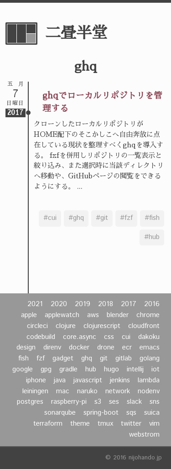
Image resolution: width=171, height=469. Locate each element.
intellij (135, 370)
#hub (152, 237)
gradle (68, 370)
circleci (37, 326)
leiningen (35, 391)
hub (90, 370)
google (22, 370)
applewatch (62, 315)
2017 (128, 304)
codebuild (40, 337)
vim (154, 424)
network (117, 391)
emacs (150, 348)
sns (155, 402)
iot (155, 370)
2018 (105, 304)
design (26, 348)
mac (62, 391)
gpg (46, 370)
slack (134, 402)
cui (126, 337)
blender (118, 315)
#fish (152, 218)
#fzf (126, 218)
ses (114, 402)
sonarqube (60, 413)
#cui (50, 218)
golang (150, 359)
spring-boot (101, 413)
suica (152, 413)
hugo (111, 370)
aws (93, 315)
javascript (87, 380)
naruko (87, 391)
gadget (62, 359)
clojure (66, 326)
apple (29, 315)
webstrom (144, 435)
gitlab (123, 359)
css (109, 337)
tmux (105, 424)
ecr (127, 348)
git (104, 359)
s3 (97, 402)
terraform (47, 424)
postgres (30, 402)
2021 (35, 304)
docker (79, 348)
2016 (152, 304)
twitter (131, 424)
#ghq (76, 218)
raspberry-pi (69, 402)
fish (23, 359)
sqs (131, 413)
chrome (148, 315)
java (60, 380)
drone (105, 348)
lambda (149, 380)
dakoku (149, 337)
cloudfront (144, 326)
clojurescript (101, 326)
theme (80, 424)
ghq (86, 359)
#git (102, 218)
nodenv (149, 391)
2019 (82, 304)
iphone (36, 380)
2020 (59, 304)
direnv (52, 348)
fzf (40, 359)
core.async (79, 337)
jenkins (120, 380)
